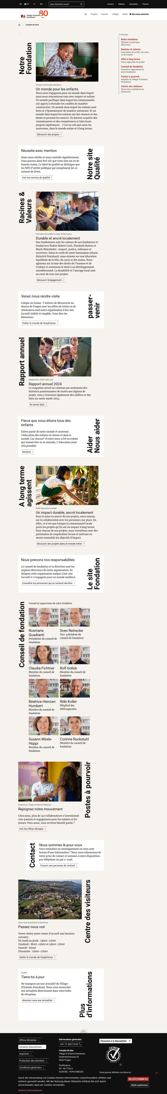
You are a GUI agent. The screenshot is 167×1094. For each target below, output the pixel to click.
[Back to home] (34, 14)
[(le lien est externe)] (114, 1056)
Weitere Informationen (30, 1090)
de (20, 4)
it (34, 4)
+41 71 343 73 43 (69, 1044)
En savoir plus (37, 404)
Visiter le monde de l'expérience (39, 323)
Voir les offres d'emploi (31, 828)
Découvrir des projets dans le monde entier (59, 543)
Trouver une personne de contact (57, 865)
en (41, 4)
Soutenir (26, 451)
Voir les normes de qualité (36, 177)
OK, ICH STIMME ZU (138, 1079)
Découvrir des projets (48, 134)
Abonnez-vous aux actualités (37, 1000)
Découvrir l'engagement (49, 280)
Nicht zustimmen (139, 1085)
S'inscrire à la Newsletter (113, 1041)
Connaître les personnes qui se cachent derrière (47, 583)
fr (28, 4)
